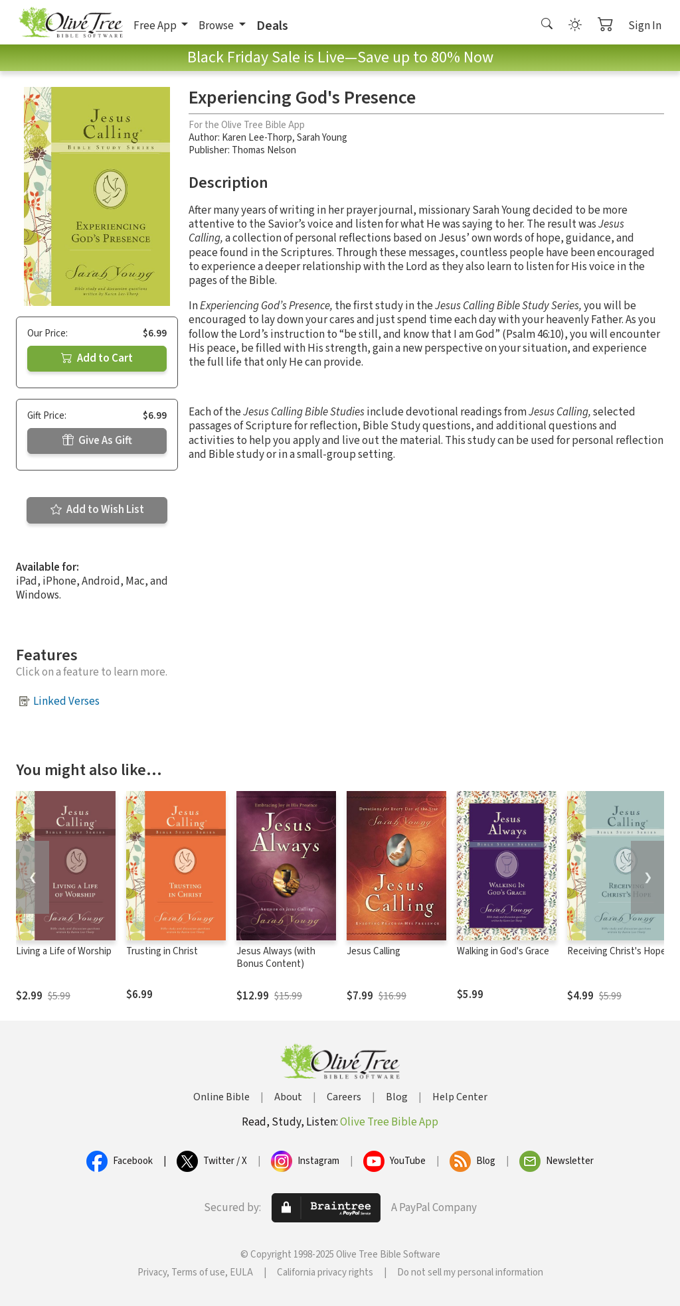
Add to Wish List (97, 510)
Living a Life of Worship (64, 951)
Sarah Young (322, 138)
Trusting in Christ (162, 951)
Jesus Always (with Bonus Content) (275, 957)
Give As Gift (97, 441)
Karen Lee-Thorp (257, 138)
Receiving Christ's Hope (616, 951)
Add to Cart (97, 358)
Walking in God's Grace (503, 951)
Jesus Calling (373, 951)
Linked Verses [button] (66, 701)
